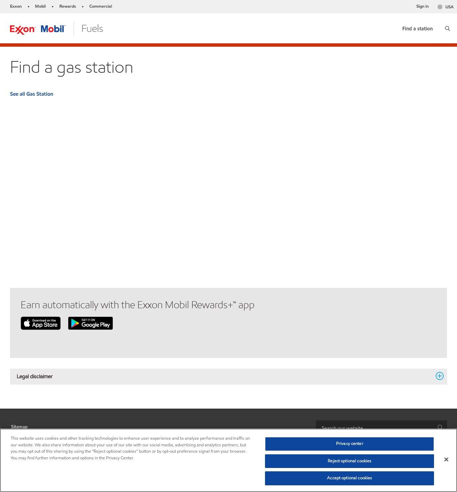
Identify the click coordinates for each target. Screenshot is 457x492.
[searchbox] (375, 427)
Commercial (100, 6)
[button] (447, 28)
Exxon (16, 6)
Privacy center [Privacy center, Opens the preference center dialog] (349, 444)
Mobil (40, 6)
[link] (417, 27)
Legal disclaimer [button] (224, 376)
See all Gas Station (31, 93)
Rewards (67, 6)
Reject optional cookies (349, 461)
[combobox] (381, 427)
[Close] (446, 459)
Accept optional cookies (349, 478)
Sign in (422, 6)
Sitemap (19, 427)
